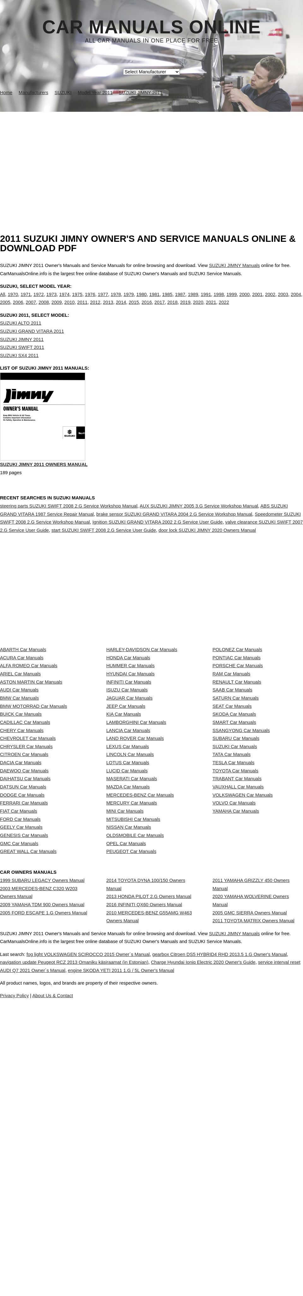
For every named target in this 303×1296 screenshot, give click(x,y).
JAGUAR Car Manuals (129, 787)
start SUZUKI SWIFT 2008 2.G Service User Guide (103, 557)
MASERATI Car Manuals (131, 927)
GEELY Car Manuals (21, 1010)
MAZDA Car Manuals (128, 941)
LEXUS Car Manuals (127, 871)
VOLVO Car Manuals (234, 968)
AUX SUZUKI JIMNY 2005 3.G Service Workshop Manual (199, 533)
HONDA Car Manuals (128, 718)
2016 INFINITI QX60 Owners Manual (144, 1128)
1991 (206, 300)
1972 (38, 300)
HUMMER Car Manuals (130, 732)
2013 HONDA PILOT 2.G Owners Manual (148, 1114)
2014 (121, 308)
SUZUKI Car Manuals (234, 871)
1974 (64, 300)
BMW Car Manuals (19, 787)
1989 (193, 300)
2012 (95, 308)
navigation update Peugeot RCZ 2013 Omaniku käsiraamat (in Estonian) (128, 1239)
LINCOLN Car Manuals (130, 885)
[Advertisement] (151, 159)
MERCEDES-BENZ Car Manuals (140, 955)
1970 (13, 300)
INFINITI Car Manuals (129, 760)
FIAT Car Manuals (18, 983)
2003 (283, 300)
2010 (69, 308)
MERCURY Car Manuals (131, 968)
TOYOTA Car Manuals (235, 913)
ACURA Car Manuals (22, 718)
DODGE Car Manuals (22, 955)
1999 (231, 300)
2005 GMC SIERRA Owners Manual (249, 1136)
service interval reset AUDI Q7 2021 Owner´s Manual (108, 1247)
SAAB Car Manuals (232, 773)
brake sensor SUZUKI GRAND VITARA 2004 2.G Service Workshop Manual (174, 540)
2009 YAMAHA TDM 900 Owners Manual (42, 1128)
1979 (128, 300)
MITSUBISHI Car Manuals (133, 996)
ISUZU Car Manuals (127, 773)
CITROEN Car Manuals (24, 885)
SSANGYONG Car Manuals (241, 843)
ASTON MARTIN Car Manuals (31, 760)
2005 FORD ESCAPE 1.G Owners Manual (43, 1142)
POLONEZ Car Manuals (237, 704)
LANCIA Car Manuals (128, 843)
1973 (51, 300)
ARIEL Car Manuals (20, 745)
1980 (141, 300)
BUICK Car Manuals (21, 815)
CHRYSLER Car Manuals (26, 871)
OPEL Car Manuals (126, 1038)
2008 (44, 308)
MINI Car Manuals (125, 983)
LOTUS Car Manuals (127, 899)
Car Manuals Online (151, 27)
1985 (167, 300)
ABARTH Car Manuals (23, 704)
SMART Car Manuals (234, 829)
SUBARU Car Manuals (235, 857)
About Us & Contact (170, 1273)
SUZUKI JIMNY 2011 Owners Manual (43, 493)
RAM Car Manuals (231, 745)
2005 (5, 308)
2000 (244, 300)
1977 (103, 300)
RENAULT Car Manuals (236, 760)
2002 (270, 300)
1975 (77, 300)
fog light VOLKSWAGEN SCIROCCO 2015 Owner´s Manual (108, 1231)
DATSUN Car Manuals (23, 941)
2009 (56, 308)
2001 (257, 300)
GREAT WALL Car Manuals (28, 1052)
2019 (185, 308)
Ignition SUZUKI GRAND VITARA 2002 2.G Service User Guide (157, 549)
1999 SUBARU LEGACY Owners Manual (42, 1092)
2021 (211, 308)
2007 (31, 308)
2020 (198, 308)
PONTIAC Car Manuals (236, 718)
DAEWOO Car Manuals (24, 913)
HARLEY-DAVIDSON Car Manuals (141, 704)
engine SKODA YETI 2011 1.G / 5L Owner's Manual (234, 1247)
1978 (116, 300)
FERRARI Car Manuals (24, 968)
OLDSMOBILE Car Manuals (135, 1024)
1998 (219, 300)
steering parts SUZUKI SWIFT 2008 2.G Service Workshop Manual (68, 533)
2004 (296, 300)
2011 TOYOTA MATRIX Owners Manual (253, 1150)
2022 (224, 308)
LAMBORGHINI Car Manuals (136, 829)
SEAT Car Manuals (232, 801)
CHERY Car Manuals (22, 843)
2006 (18, 308)
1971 (26, 300)
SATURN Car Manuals (235, 787)
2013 (108, 308)
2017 (159, 308)
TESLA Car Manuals (233, 899)
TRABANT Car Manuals (236, 927)
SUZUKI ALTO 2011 (20, 336)
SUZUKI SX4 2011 (19, 368)
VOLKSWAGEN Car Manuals (242, 955)
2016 (146, 308)
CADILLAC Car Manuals (25, 829)
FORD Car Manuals (20, 996)
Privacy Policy (126, 1273)
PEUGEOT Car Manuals (131, 1052)
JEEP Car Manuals (126, 801)
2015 (134, 308)
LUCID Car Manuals (127, 913)
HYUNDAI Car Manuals (130, 745)
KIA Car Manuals (123, 815)
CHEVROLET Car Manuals (28, 857)
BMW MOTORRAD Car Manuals (33, 801)
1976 (90, 300)
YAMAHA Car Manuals (235, 983)
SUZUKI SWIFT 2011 (22, 360)
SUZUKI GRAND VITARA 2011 (32, 344)
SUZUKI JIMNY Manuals (234, 265)
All (2, 300)
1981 (154, 300)
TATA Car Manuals (231, 885)
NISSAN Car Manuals (128, 1010)
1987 (180, 300)
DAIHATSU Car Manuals (25, 927)
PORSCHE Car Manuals (237, 732)
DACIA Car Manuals (20, 899)
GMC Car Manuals (19, 1038)
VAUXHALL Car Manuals (238, 941)
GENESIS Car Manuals (24, 1024)
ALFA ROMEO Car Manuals (28, 732)
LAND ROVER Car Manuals (135, 857)
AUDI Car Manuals (19, 773)
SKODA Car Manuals (234, 815)
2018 (172, 308)
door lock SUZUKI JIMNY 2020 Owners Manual (207, 557)
